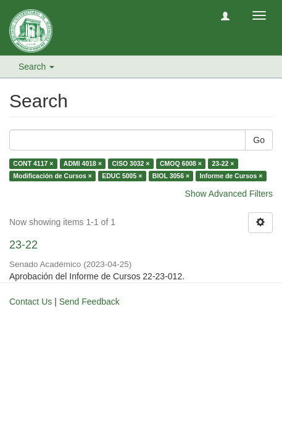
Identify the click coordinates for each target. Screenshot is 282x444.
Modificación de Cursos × (52, 175)
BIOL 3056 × (170, 175)
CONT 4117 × (33, 163)
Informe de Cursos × (231, 175)
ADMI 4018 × (83, 163)
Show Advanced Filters (229, 194)
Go (259, 140)
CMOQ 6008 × (181, 163)
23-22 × (223, 163)
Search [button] (36, 67)
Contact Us (30, 301)
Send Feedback (89, 301)
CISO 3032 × (131, 163)
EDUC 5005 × (122, 175)
